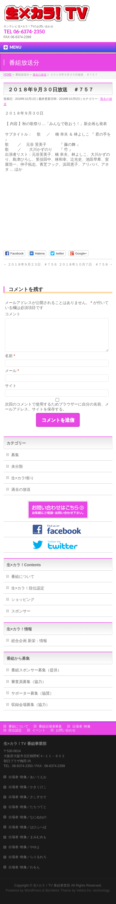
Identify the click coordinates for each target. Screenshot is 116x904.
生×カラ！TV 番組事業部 (51, 885)
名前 (10, 356)
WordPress (32, 890)
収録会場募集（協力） (30, 704)
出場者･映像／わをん (24, 867)
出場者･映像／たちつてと (27, 807)
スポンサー (21, 611)
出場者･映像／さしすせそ (27, 797)
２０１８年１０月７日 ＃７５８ (85, 264)
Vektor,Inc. (84, 890)
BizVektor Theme (58, 890)
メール (12, 370)
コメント (12, 314)
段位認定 (15, 730)
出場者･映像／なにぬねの (27, 817)
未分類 (17, 466)
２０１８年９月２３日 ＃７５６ (30, 264)
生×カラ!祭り (22, 478)
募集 (15, 455)
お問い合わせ (66, 730)
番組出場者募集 (50, 726)
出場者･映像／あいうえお (27, 777)
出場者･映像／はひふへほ (27, 827)
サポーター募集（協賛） (32, 693)
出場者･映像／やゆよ (24, 847)
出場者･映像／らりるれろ (27, 857)
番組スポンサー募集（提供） (36, 670)
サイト (10, 385)
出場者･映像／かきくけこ (27, 787)
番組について (22, 576)
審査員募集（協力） (28, 681)
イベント (38, 730)
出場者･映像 (81, 726)
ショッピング (22, 599)
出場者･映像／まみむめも (27, 837)
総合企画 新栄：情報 (29, 640)
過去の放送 (21, 489)
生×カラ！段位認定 (27, 588)
